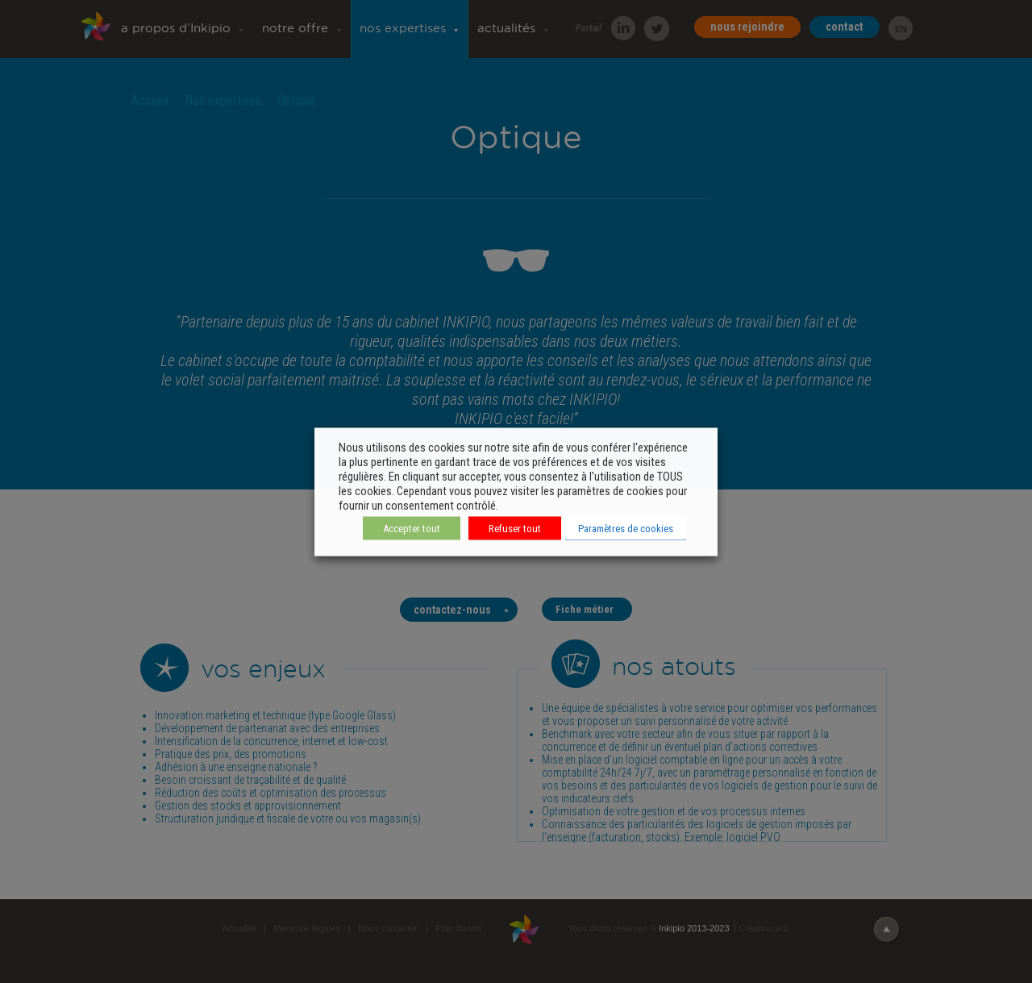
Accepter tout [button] (411, 528)
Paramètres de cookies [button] (625, 528)
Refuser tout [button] (515, 528)
